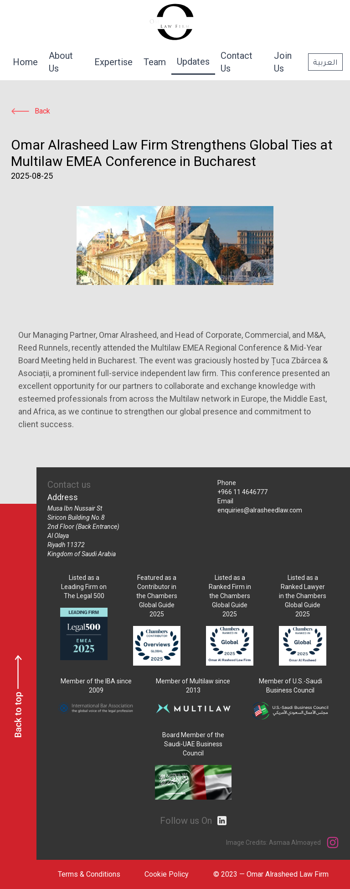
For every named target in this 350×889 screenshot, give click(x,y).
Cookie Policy (166, 874)
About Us (61, 62)
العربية (325, 62)
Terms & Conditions (89, 874)
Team (155, 62)
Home (25, 62)
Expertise (113, 62)
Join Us (283, 62)
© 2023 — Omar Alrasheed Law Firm (271, 874)
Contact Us (236, 62)
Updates (193, 61)
